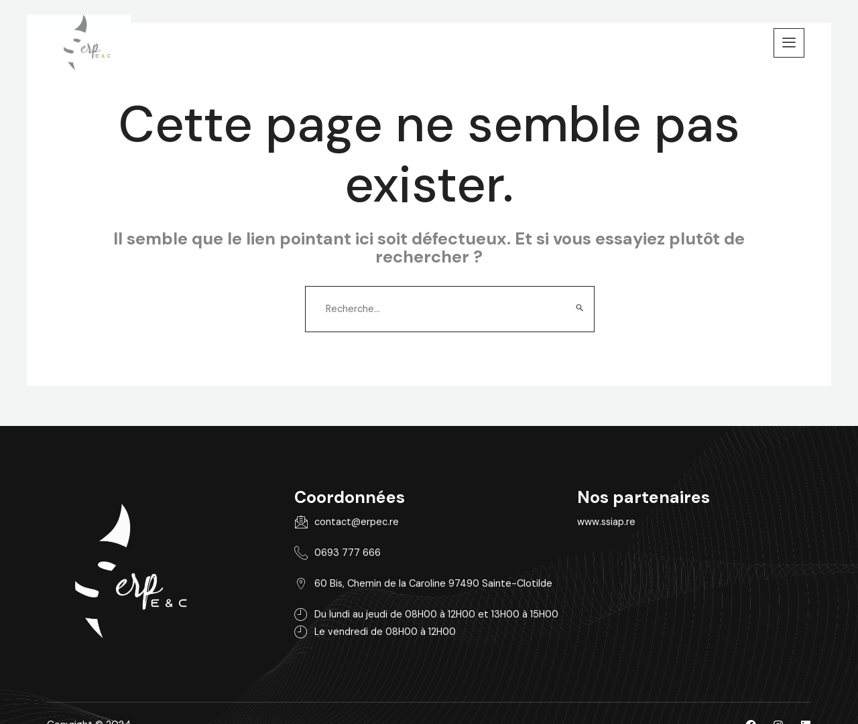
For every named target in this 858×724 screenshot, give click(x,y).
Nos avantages (364, 40)
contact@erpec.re (330, 510)
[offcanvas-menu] (789, 40)
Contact (570, 40)
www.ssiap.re (646, 509)
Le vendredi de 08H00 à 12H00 (360, 623)
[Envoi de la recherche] (580, 288)
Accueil (275, 40)
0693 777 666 (320, 541)
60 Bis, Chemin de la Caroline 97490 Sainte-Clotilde (408, 573)
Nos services (474, 40)
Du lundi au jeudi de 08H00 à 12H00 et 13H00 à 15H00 (414, 604)
